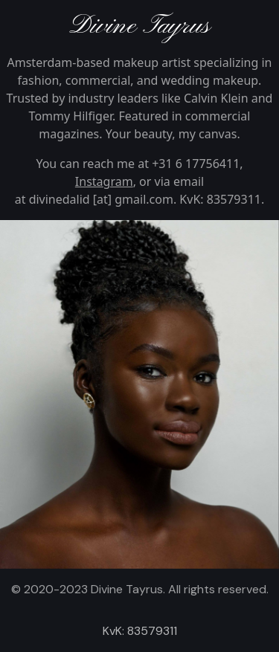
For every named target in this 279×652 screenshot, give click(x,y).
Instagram (104, 181)
